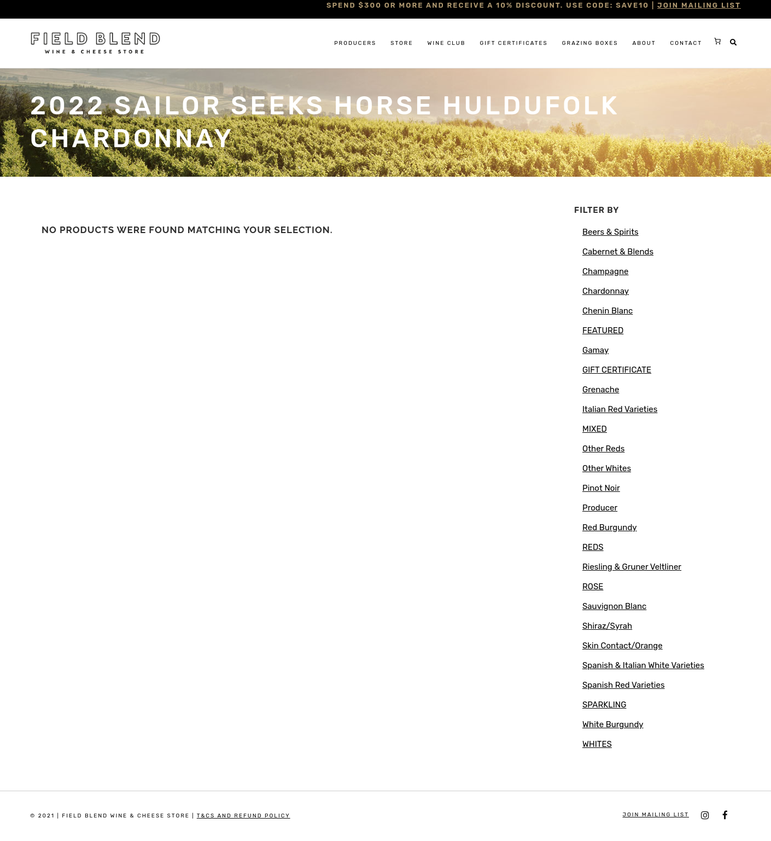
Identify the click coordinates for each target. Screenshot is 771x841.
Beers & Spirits (610, 232)
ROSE (592, 586)
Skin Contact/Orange (622, 646)
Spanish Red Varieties (623, 685)
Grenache (600, 390)
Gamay (595, 350)
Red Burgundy (609, 527)
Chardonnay (605, 291)
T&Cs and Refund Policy (243, 816)
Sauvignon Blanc (614, 606)
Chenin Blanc (607, 311)
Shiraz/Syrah (607, 626)
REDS (593, 547)
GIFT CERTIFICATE (616, 370)
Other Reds (603, 449)
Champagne (605, 271)
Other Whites (606, 468)
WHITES (597, 744)
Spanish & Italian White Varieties (643, 665)
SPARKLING (604, 705)
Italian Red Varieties (619, 409)
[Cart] (717, 41)
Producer (599, 508)
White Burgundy (613, 724)
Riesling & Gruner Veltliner (631, 567)
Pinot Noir (601, 488)
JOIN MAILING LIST (699, 5)
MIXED (594, 429)
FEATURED (602, 330)
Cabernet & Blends (617, 252)
